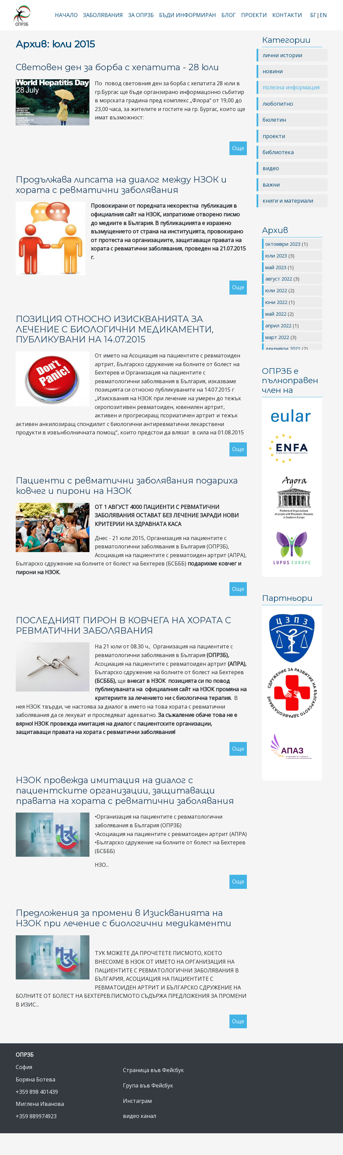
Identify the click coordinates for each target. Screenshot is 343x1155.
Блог (228, 15)
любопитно (278, 103)
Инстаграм (137, 1101)
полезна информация (291, 87)
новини (273, 71)
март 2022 (277, 337)
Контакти (287, 15)
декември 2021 (283, 348)
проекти (274, 136)
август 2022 (279, 278)
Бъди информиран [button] (187, 15)
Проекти (254, 15)
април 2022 (279, 325)
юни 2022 (277, 302)
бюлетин (274, 119)
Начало (66, 15)
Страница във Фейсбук (153, 1070)
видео (271, 168)
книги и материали (288, 200)
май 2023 (276, 267)
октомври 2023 (283, 243)
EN (323, 15)
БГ (313, 15)
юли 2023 (276, 255)
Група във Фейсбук (148, 1085)
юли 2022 (276, 290)
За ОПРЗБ (141, 15)
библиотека (278, 152)
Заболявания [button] (103, 15)
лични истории (282, 55)
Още (238, 148)
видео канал (139, 1116)
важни (271, 184)
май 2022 (276, 313)
